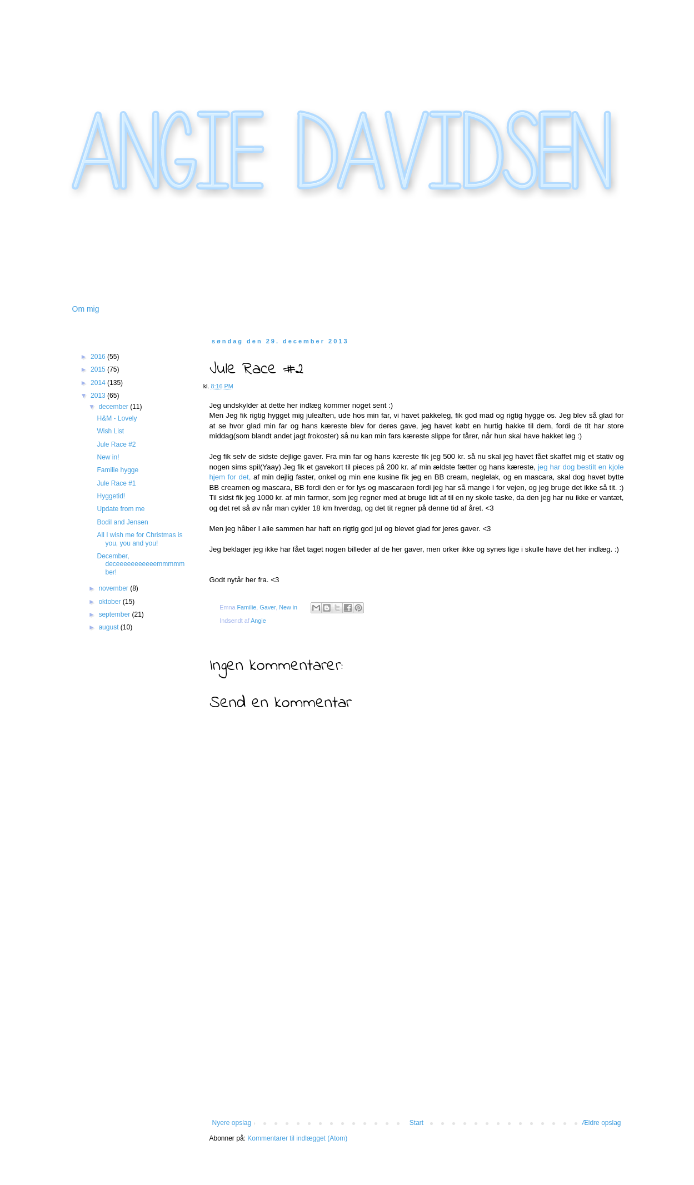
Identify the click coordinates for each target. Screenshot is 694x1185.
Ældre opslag (601, 1123)
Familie (247, 607)
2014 (99, 383)
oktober (110, 602)
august (109, 627)
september (115, 614)
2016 (99, 357)
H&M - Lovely (117, 418)
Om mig (85, 308)
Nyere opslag (232, 1123)
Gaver (267, 607)
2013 (99, 395)
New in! (108, 457)
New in (288, 607)
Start (416, 1123)
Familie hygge (117, 470)
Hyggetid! (111, 496)
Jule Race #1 (116, 483)
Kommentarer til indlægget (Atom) (297, 1138)
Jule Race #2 (116, 444)
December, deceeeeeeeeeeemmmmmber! (140, 564)
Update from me (120, 509)
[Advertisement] (416, 1035)
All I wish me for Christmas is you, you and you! (139, 539)
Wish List (110, 431)
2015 (99, 369)
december (114, 407)
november (114, 588)
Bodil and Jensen (122, 522)
